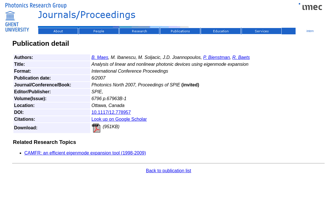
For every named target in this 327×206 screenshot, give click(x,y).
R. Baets (241, 57)
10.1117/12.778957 (111, 112)
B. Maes (99, 57)
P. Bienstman (216, 57)
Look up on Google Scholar (119, 119)
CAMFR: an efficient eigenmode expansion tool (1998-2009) (85, 152)
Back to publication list (168, 170)
